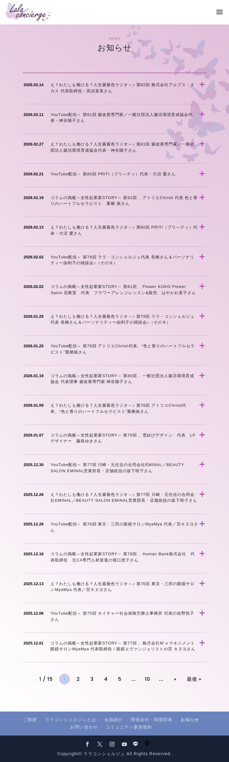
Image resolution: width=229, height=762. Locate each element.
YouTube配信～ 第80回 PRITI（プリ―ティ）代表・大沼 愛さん (113, 174)
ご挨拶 (30, 719)
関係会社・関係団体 (151, 719)
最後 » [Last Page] (194, 679)
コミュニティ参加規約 (129, 726)
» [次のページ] (175, 679)
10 (147, 679)
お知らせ (190, 719)
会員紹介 (113, 719)
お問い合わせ (84, 726)
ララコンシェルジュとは (70, 719)
